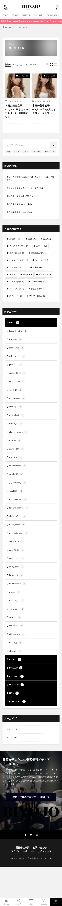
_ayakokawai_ (17, 482)
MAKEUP (26, 15)
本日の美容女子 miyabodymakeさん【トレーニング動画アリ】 (30, 178)
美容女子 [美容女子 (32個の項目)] (15, 238)
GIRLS (5, 15)
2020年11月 (12, 729)
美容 (8, 152)
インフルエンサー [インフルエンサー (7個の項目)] (18, 260)
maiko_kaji (16, 625)
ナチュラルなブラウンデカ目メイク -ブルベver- (28, 188)
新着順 (8, 64)
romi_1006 (16, 347)
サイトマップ (44, 851)
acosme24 (16, 541)
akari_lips (15, 406)
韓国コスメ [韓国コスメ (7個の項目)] (37, 253)
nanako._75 (16, 600)
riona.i (14, 592)
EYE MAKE (39, 15)
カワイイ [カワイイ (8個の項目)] (41, 246)
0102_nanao (17, 524)
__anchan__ (16, 609)
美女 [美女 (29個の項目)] (32, 238)
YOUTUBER (21, 27)
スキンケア (36, 152)
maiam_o (15, 457)
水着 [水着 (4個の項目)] (12, 274)
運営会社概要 (22, 847)
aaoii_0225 (16, 550)
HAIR (14, 693)
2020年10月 (12, 737)
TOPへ (56, 902)
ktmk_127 (16, 575)
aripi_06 (15, 617)
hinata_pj (15, 642)
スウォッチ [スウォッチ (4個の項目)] (37, 281)
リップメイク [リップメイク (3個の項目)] (16, 288)
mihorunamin (17, 465)
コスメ (16, 152)
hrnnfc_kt (16, 423)
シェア (18, 902)
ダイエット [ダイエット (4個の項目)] (45, 274)
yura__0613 (16, 558)
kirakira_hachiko (19, 507)
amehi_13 (16, 474)
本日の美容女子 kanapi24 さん (20, 204)
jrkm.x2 (15, 440)
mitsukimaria (17, 583)
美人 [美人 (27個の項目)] (47, 238)
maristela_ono (18, 499)
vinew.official (17, 516)
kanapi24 (15, 339)
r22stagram (17, 634)
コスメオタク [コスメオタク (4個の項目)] (16, 281)
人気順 (16, 64)
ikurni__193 (16, 449)
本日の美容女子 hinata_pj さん (20, 212)
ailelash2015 (17, 373)
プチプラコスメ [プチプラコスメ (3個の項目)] (37, 296)
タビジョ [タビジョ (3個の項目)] (36, 288)
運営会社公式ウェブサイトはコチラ (31, 796)
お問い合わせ (40, 847)
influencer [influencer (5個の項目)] (39, 267)
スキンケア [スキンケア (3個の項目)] (15, 296)
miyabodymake (18, 533)
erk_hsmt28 (23, 76)
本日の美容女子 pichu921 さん (20, 196)
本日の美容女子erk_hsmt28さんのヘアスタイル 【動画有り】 (16, 111)
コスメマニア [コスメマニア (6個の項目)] (42, 260)
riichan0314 (17, 398)
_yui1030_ (16, 491)
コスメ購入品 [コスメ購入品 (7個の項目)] (16, 253)
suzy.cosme (17, 381)
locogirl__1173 (18, 331)
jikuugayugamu (18, 432)
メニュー (31, 902)
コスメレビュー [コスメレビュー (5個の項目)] (17, 267)
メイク (25, 152)
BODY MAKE (17, 701)
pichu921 (15, 364)
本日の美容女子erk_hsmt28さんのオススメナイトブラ (44, 109)
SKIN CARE (52, 15)
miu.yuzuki (16, 566)
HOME (8, 27)
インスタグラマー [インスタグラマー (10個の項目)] (19, 246)
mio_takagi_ (16, 415)
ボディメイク (50, 152)
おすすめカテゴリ (28, 64)
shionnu (15, 651)
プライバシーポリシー (22, 851)
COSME (15, 15)
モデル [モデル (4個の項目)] (27, 274)
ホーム (6, 902)
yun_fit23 (15, 390)
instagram (43, 902)
